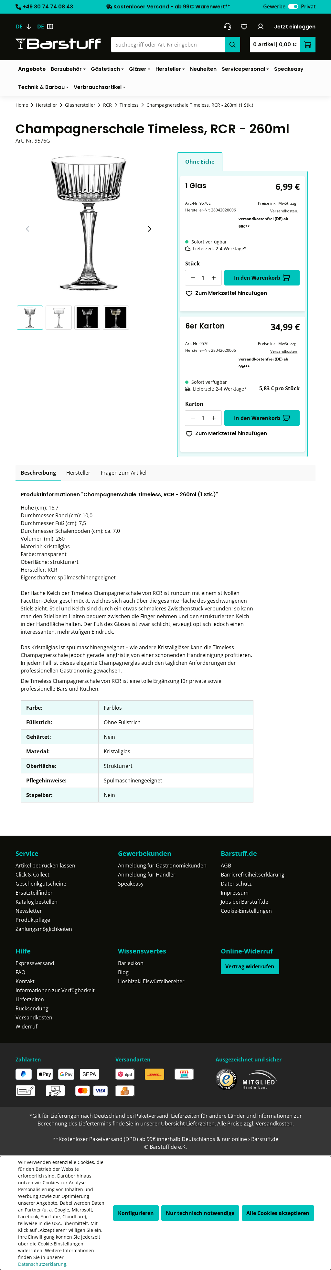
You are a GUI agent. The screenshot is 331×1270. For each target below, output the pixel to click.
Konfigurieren (136, 1213)
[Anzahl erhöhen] (214, 277)
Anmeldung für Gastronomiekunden (162, 865)
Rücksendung (32, 1008)
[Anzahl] (203, 277)
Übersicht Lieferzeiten (188, 1123)
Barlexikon (131, 963)
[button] (31, 318)
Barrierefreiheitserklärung (252, 874)
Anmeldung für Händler (147, 874)
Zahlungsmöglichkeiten (44, 928)
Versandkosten (283, 211)
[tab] (38, 473)
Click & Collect (32, 874)
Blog (123, 972)
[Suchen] (232, 44)
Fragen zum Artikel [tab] (123, 472)
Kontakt (25, 981)
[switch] (293, 6)
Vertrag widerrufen (249, 966)
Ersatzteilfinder (34, 892)
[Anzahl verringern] (192, 277)
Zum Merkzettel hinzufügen (226, 293)
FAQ (20, 972)
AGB (226, 865)
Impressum (235, 892)
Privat (308, 6)
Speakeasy (131, 883)
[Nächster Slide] (149, 229)
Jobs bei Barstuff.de (244, 901)
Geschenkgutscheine (41, 883)
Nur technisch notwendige (200, 1213)
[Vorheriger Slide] (28, 229)
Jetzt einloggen (294, 26)
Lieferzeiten (30, 999)
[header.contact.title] (227, 26)
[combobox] (168, 44)
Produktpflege (33, 919)
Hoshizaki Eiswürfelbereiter (151, 981)
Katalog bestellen (37, 901)
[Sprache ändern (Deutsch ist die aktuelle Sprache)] (26, 26)
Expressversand (35, 963)
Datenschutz (236, 883)
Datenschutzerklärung (42, 1264)
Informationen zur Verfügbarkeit (55, 990)
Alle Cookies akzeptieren (277, 1213)
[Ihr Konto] (260, 26)
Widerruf (26, 1026)
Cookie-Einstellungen (246, 910)
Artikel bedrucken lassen (45, 865)
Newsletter (29, 910)
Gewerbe (274, 6)
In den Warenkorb (262, 277)
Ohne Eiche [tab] (199, 161)
